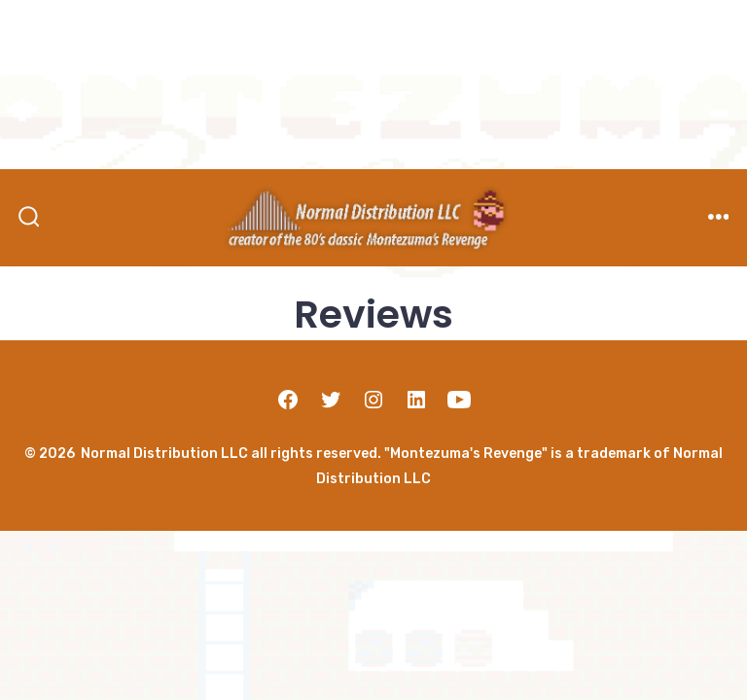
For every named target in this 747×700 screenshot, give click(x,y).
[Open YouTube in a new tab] (459, 399)
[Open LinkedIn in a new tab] (416, 399)
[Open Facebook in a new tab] (287, 399)
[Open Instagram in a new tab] (373, 399)
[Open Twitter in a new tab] (330, 399)
